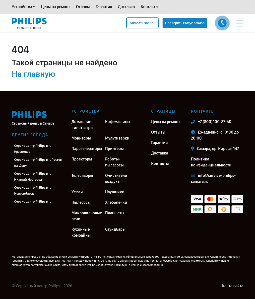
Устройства (22, 6)
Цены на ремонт (55, 6)
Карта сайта (232, 286)
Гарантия (104, 6)
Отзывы (83, 6)
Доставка (126, 6)
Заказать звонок (142, 23)
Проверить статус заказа (184, 23)
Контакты (149, 6)
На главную (33, 74)
